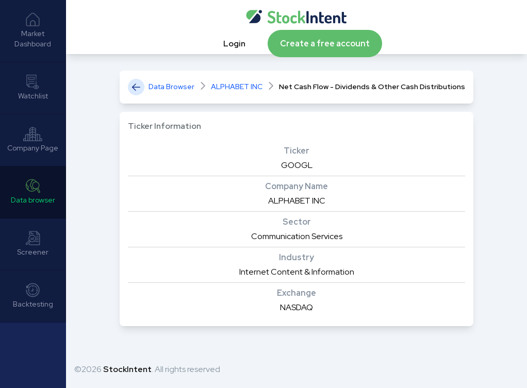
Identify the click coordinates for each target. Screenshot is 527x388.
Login (235, 43)
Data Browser (171, 86)
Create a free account (325, 43)
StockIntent (127, 369)
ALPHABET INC (236, 86)
